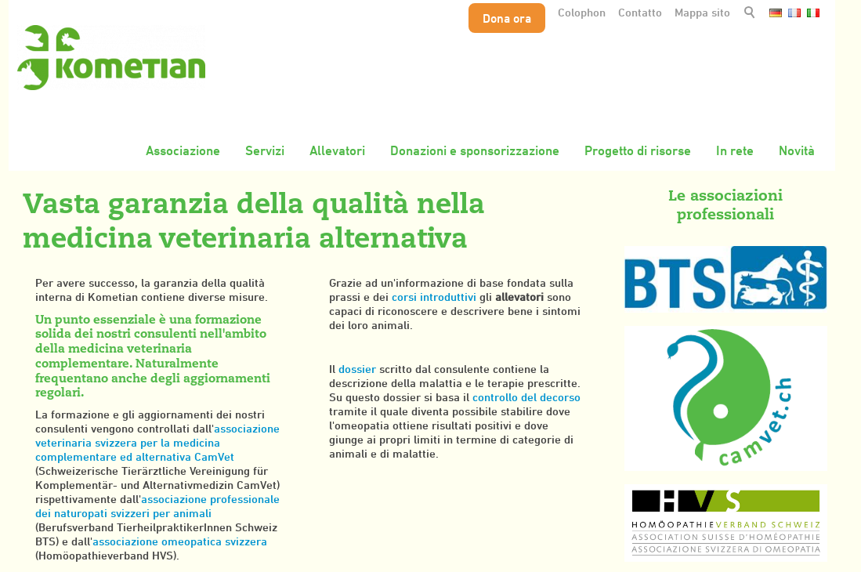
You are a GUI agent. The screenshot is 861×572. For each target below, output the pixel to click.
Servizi (264, 150)
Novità (797, 150)
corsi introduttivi (435, 296)
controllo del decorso (526, 397)
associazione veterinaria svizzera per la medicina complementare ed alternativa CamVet (157, 442)
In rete (735, 150)
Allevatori (337, 150)
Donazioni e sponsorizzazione (474, 150)
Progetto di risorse (637, 150)
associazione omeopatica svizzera (179, 541)
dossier (358, 368)
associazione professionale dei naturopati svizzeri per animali (157, 506)
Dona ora (507, 18)
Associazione (183, 150)
